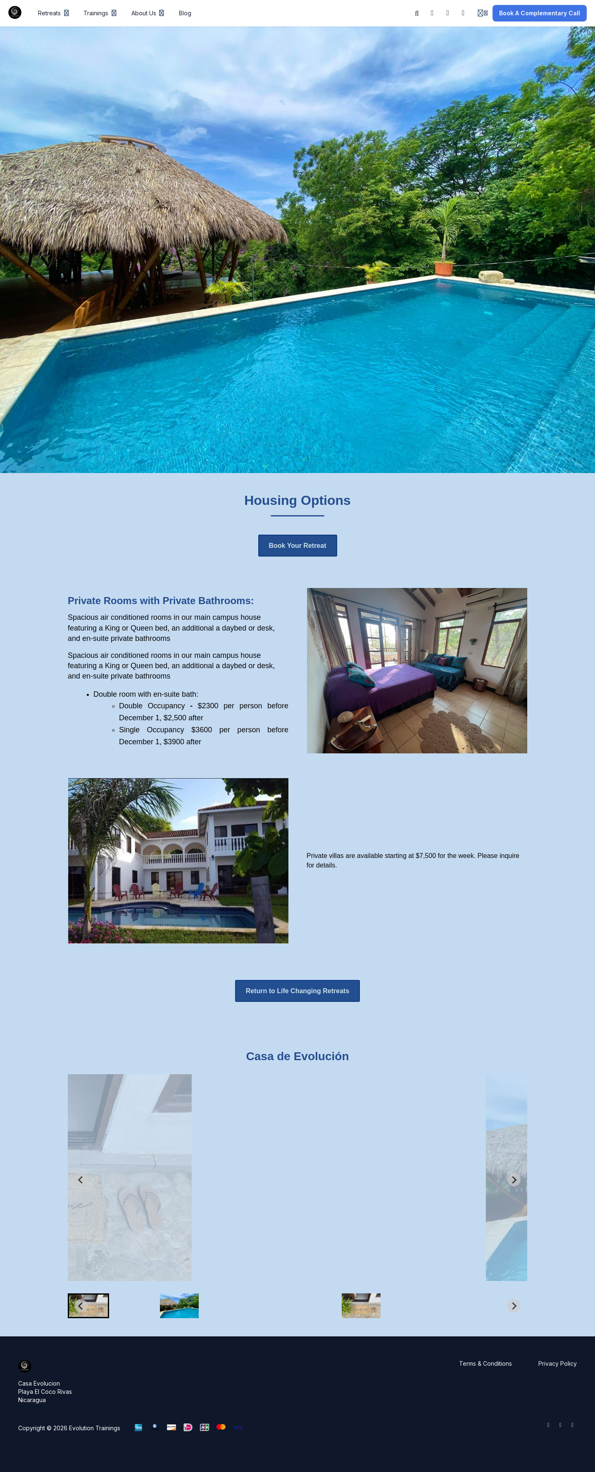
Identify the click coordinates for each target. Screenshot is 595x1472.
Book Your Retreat (297, 545)
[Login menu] (483, 13)
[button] (88, 1305)
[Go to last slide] (81, 1179)
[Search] (417, 13)
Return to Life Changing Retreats (298, 990)
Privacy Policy (557, 1363)
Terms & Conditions (485, 1363)
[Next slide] (514, 1179)
